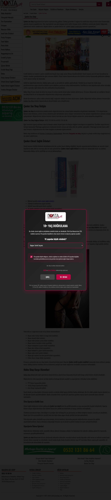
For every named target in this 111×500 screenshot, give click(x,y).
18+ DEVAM (63, 277)
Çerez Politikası (52, 270)
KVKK (44, 270)
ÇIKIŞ (47, 277)
